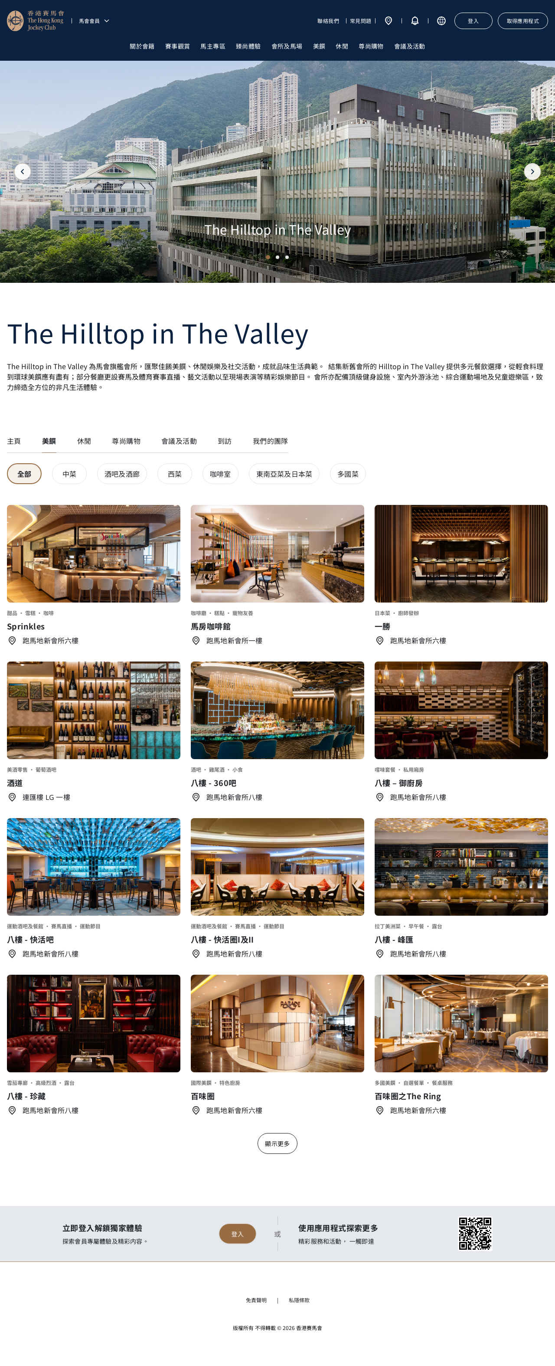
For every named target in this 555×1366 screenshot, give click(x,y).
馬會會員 (94, 20)
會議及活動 (409, 46)
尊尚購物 (371, 46)
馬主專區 (212, 46)
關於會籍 (142, 46)
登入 (237, 1233)
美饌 (319, 46)
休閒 (342, 46)
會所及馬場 (287, 46)
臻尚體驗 (248, 46)
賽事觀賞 (177, 46)
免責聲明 (256, 1300)
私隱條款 (299, 1300)
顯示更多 (277, 1143)
